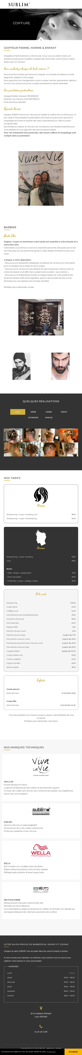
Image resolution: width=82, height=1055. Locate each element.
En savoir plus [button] (51, 1051)
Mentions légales (53, 1048)
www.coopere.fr (30, 825)
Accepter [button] (73, 1052)
